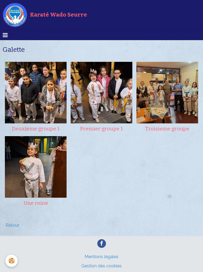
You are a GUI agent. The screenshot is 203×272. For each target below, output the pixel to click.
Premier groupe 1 (101, 129)
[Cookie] (11, 261)
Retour (12, 225)
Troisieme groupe (167, 129)
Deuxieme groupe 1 (36, 129)
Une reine (36, 203)
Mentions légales (101, 256)
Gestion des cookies (101, 265)
